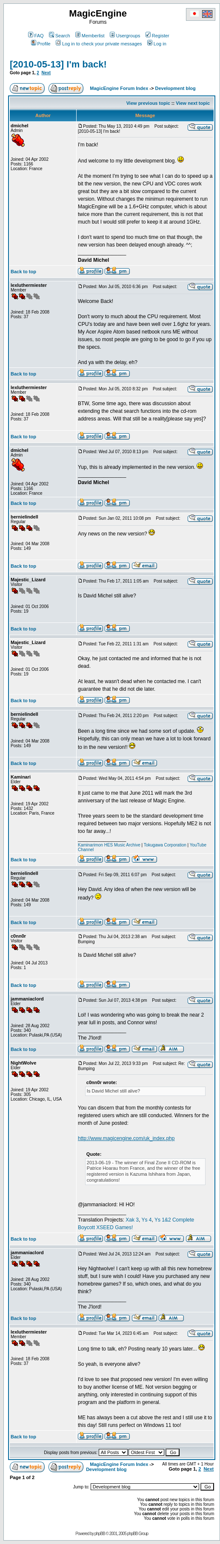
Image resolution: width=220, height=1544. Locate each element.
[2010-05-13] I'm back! (58, 64)
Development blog (175, 88)
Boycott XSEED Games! (105, 1227)
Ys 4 (146, 1220)
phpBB (99, 1533)
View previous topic (148, 103)
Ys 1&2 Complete (174, 1220)
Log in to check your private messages (99, 43)
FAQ (36, 35)
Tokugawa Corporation (165, 845)
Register (157, 35)
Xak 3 (132, 1220)
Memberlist (90, 35)
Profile (41, 43)
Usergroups (125, 35)
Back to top (23, 271)
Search (59, 35)
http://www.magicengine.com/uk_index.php (126, 1138)
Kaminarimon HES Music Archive (109, 845)
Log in (156, 43)
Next (46, 72)
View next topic (193, 103)
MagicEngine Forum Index (119, 88)
